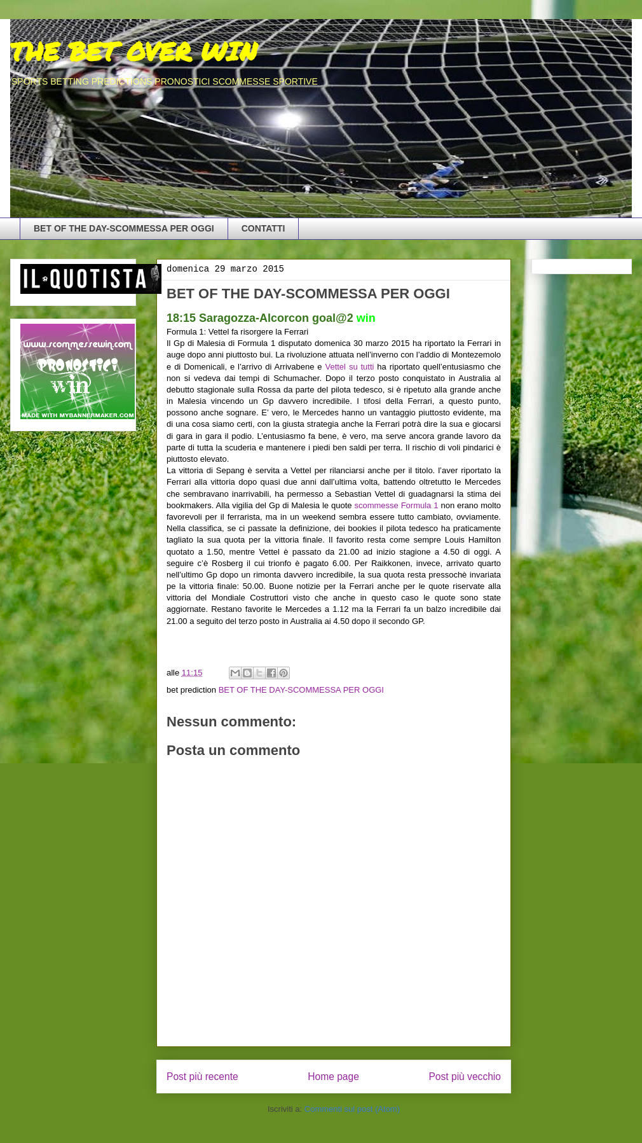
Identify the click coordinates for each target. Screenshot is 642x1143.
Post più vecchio (464, 1076)
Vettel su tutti (349, 366)
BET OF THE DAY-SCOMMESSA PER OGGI (124, 228)
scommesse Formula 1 (396, 505)
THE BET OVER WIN (133, 51)
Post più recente (202, 1076)
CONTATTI (263, 228)
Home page (333, 1076)
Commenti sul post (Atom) (352, 1109)
